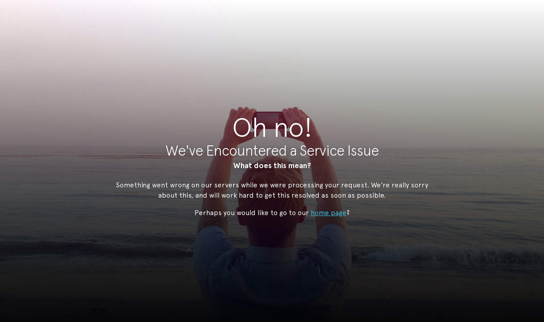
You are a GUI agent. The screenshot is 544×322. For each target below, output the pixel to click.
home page (328, 212)
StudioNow (265, 51)
